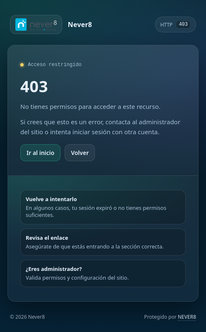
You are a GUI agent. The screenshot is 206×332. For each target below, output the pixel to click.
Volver (80, 153)
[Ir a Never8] (51, 24)
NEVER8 (187, 316)
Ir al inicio (40, 153)
